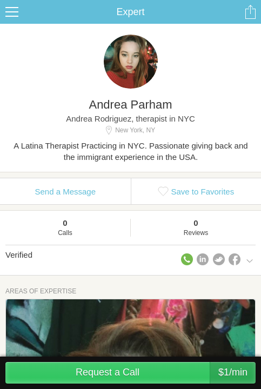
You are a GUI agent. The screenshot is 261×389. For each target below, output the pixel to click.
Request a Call (166, 373)
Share (250, 12)
